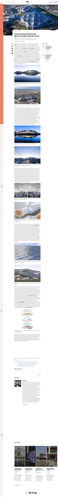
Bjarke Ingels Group (30, 361)
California (24, 51)
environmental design (28, 307)
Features (20, 31)
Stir (14, 31)
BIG (28, 61)
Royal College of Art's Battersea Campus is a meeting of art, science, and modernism (49, 56)
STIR (55, 2)
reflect (1, 435)
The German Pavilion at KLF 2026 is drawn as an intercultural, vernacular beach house (40, 469)
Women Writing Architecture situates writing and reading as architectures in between (29, 469)
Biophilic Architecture (21, 361)
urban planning (36, 225)
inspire (1, 311)
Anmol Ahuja (16, 41)
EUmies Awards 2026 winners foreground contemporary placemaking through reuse (18, 469)
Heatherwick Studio (34, 61)
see (1, 62)
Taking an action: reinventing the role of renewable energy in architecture (49, 47)
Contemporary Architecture (26, 362)
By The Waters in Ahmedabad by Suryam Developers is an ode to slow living (50, 469)
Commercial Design (19, 362)
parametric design (31, 295)
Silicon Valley (20, 55)
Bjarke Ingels (25, 48)
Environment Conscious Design (33, 362)
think (1, 186)
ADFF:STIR (50, 2)
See (17, 31)
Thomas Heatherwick (31, 48)
